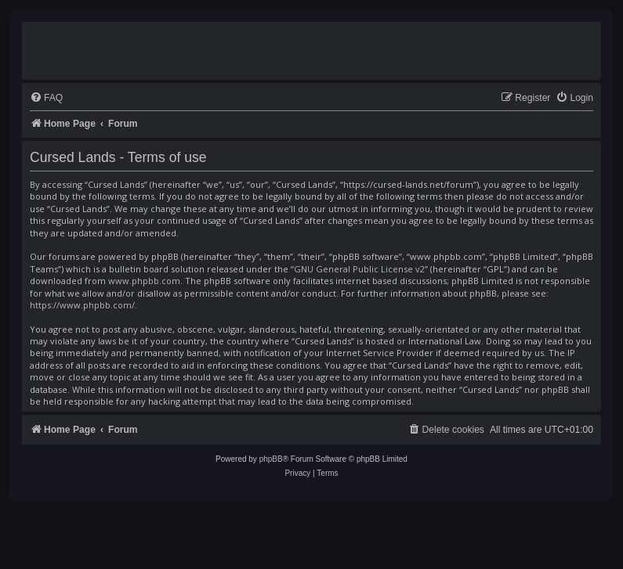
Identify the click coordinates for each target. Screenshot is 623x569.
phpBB (271, 459)
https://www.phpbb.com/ (82, 305)
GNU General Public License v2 (359, 269)
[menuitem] (46, 98)
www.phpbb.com (144, 280)
